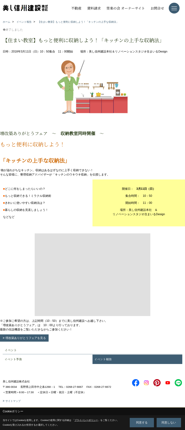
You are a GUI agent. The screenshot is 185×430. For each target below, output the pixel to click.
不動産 (76, 8)
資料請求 (94, 8)
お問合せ (157, 8)
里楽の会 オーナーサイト (125, 8)
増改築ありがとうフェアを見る (25, 337)
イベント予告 (13, 359)
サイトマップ (13, 401)
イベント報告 (103, 359)
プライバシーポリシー (86, 420)
